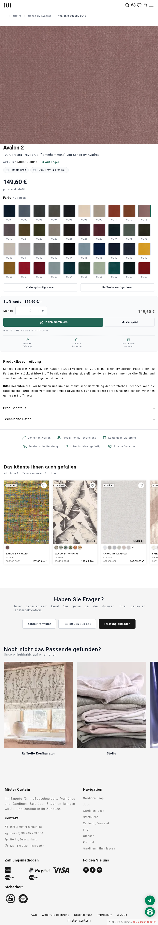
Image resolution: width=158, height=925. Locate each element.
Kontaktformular (39, 623)
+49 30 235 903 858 (77, 623)
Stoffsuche (90, 817)
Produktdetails (14, 408)
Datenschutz (83, 914)
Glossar (88, 835)
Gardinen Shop (93, 798)
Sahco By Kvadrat (39, 15)
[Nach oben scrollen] (150, 918)
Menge (79, 310)
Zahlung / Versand (96, 823)
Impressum (104, 914)
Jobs (86, 804)
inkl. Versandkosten (144, 921)
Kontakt (88, 842)
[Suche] (127, 5)
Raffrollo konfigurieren (117, 287)
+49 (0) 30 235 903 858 (26, 833)
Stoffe (17, 15)
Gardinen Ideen (93, 810)
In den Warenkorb (53, 322)
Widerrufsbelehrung (55, 914)
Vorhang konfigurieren (40, 287)
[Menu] (151, 5)
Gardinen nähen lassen (99, 848)
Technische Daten (17, 419)
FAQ (86, 829)
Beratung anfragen (117, 623)
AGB (34, 914)
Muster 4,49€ (130, 322)
